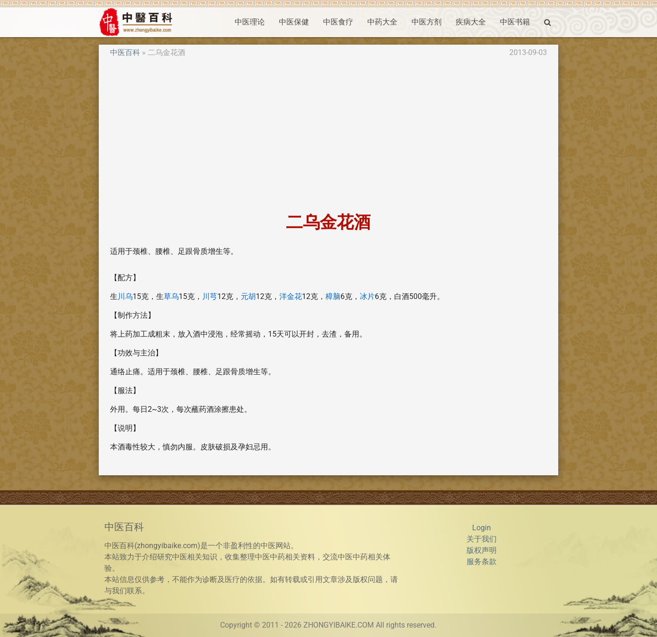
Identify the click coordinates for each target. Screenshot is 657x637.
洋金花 (290, 296)
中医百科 (125, 52)
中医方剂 (427, 21)
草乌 (171, 296)
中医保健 (294, 21)
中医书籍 (515, 21)
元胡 (248, 296)
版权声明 (482, 550)
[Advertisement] (328, 135)
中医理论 (250, 21)
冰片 (367, 296)
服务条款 (482, 561)
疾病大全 (471, 21)
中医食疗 (338, 21)
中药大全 (382, 21)
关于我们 (482, 539)
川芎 (209, 296)
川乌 (125, 296)
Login (481, 527)
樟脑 (332, 296)
